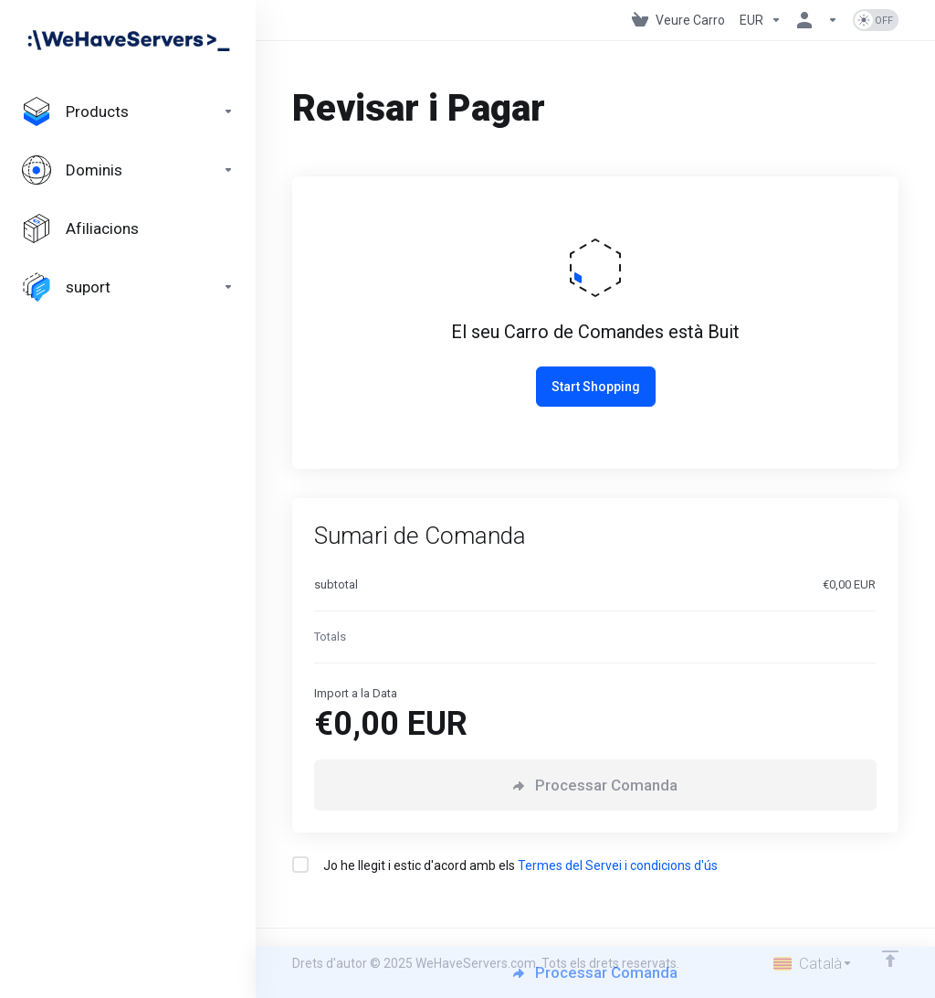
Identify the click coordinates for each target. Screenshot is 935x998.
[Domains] (128, 170)
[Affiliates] (128, 228)
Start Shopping (596, 386)
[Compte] (817, 20)
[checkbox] (300, 864)
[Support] (128, 287)
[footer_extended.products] (128, 111)
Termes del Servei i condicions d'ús (618, 865)
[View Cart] (678, 20)
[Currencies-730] (760, 20)
